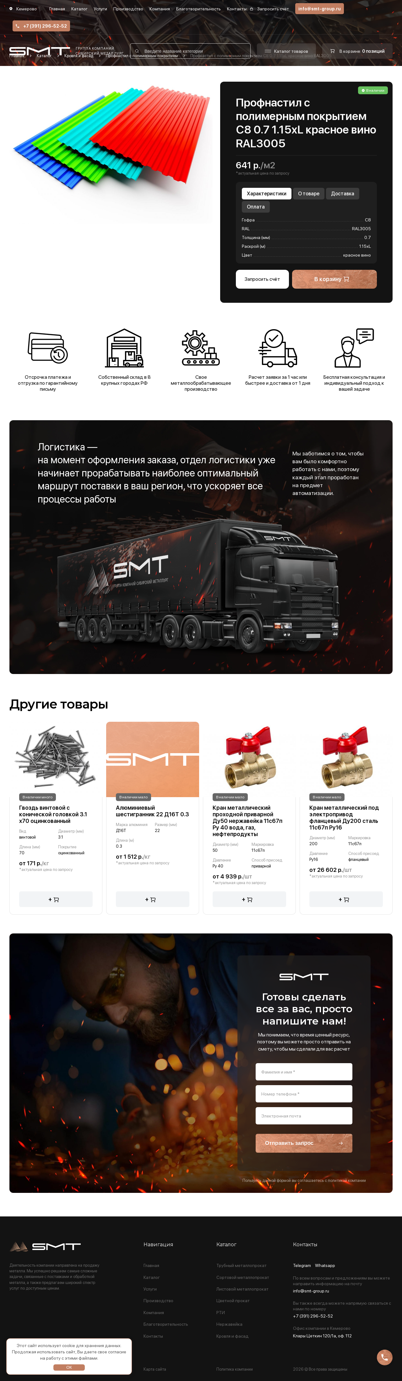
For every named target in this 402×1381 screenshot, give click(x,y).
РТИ (220, 1312)
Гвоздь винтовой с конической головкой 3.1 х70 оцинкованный (53, 814)
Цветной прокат (233, 1300)
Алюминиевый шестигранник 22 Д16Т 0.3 (152, 811)
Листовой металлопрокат (242, 1289)
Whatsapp (325, 1265)
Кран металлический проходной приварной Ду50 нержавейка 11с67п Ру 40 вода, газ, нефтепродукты (247, 820)
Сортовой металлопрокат (242, 1277)
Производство (128, 8)
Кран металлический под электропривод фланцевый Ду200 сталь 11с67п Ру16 (344, 817)
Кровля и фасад (232, 1336)
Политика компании (234, 1369)
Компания (159, 8)
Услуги (100, 8)
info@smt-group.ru (319, 8)
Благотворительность (198, 8)
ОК (69, 1367)
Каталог (79, 8)
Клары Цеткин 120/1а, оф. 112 (322, 1335)
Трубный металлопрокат (241, 1265)
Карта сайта (155, 1369)
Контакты (237, 8)
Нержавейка (229, 1324)
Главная (57, 8)
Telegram (302, 1265)
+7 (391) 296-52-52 (41, 26)
